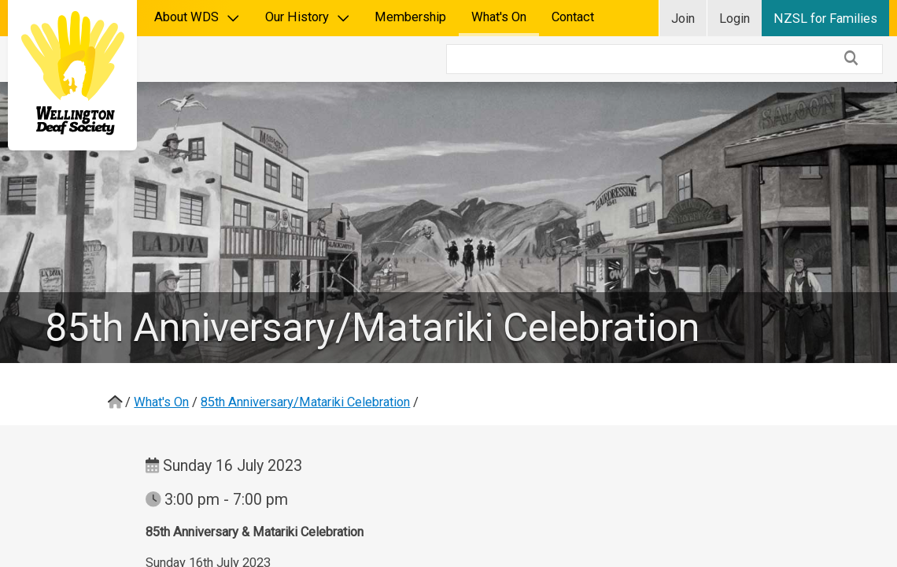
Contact (573, 16)
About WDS (197, 16)
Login (734, 18)
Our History (307, 16)
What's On (498, 16)
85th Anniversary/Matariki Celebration (305, 356)
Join (683, 18)
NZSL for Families (825, 18)
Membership (410, 16)
